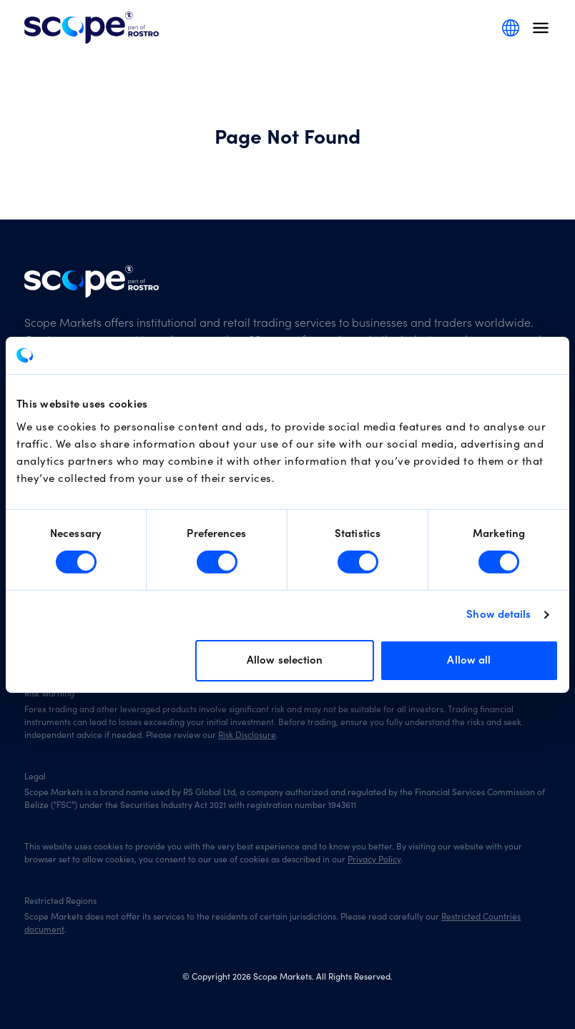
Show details (498, 615)
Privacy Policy (374, 860)
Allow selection (285, 660)
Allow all (469, 660)
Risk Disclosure (247, 735)
